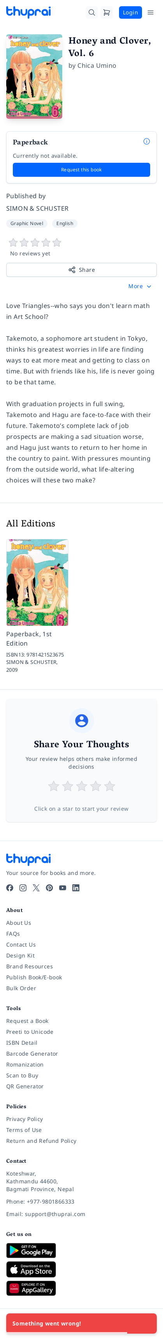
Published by (26, 196)
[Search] (92, 12)
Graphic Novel (27, 223)
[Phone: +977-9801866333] (81, 1202)
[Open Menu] (150, 12)
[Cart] (106, 12)
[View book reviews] (81, 248)
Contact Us (21, 944)
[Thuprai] (28, 12)
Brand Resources (29, 966)
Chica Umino (96, 65)
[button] (140, 286)
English (64, 223)
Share (81, 270)
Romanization (25, 1064)
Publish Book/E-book (34, 977)
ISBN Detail (21, 1042)
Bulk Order (21, 988)
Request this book (81, 169)
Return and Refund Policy (41, 1140)
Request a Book (27, 1020)
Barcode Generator (32, 1053)
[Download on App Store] (81, 1269)
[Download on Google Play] (81, 1250)
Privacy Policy (24, 1119)
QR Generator (25, 1086)
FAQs (13, 933)
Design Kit (20, 955)
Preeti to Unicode (30, 1031)
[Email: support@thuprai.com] (81, 1214)
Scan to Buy (22, 1075)
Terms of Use (24, 1130)
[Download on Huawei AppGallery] (81, 1288)
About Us (18, 922)
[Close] (147, 1323)
